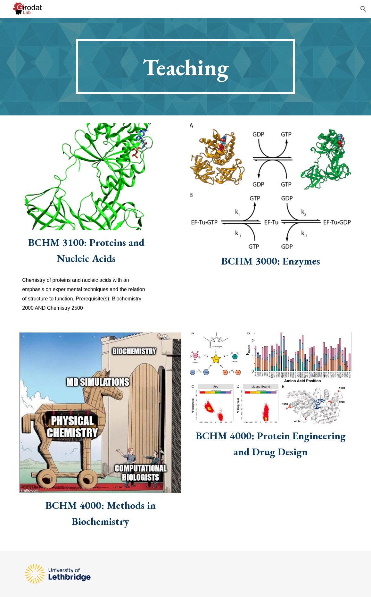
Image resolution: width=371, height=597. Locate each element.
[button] (363, 9)
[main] (185, 66)
